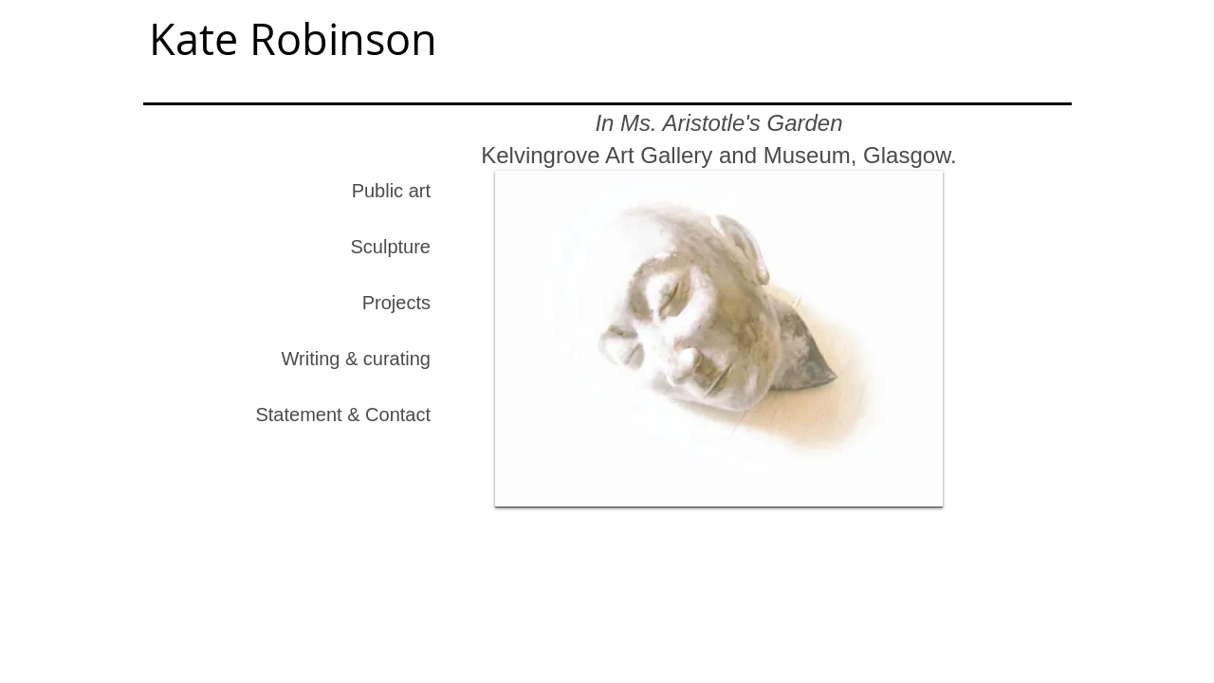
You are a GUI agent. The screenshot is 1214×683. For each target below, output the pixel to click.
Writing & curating (356, 358)
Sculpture (391, 246)
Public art (391, 190)
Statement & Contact (343, 414)
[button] (719, 339)
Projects (396, 302)
